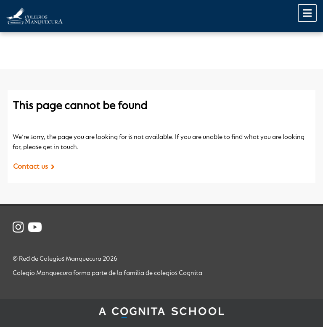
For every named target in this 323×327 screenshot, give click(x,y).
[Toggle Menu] (307, 13)
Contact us (30, 167)
